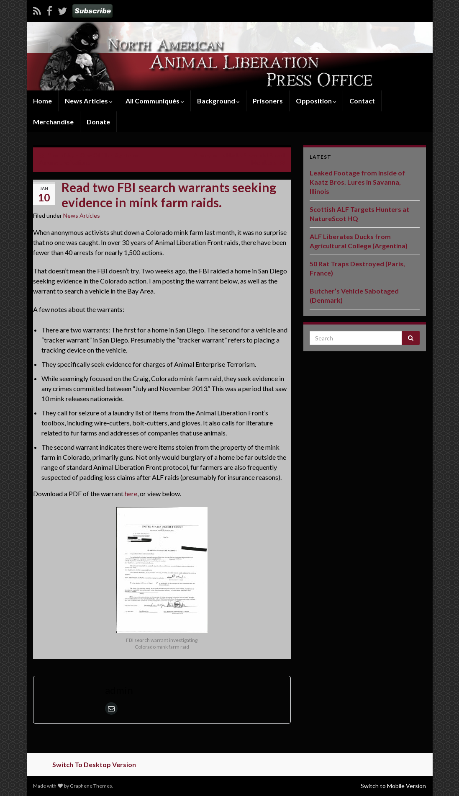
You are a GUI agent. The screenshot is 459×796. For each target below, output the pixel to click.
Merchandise (53, 122)
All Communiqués (155, 101)
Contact (362, 101)
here (131, 493)
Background (218, 101)
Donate (98, 122)
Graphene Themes (91, 786)
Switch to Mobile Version (393, 785)
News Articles (89, 101)
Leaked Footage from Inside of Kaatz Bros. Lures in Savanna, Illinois (357, 182)
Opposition (316, 101)
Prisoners (268, 101)
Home (42, 101)
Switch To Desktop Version (94, 764)
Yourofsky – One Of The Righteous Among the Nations (90, 159)
